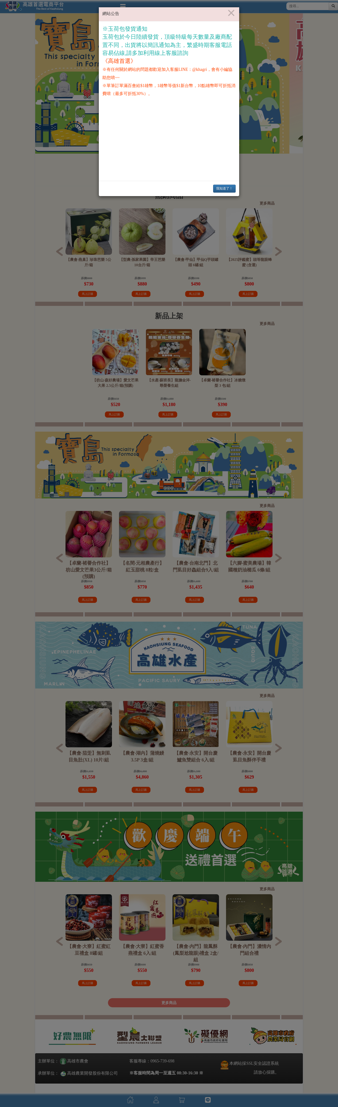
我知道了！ (224, 188)
